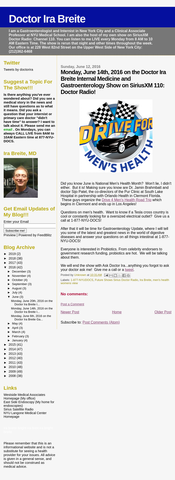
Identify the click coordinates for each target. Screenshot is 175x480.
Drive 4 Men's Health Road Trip (127, 200)
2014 (13, 349)
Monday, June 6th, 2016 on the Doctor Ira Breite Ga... (31, 317)
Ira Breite (145, 280)
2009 (13, 371)
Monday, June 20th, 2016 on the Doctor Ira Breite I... (32, 302)
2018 (13, 258)
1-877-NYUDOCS (82, 280)
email (8, 129)
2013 (13, 353)
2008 (13, 376)
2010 (13, 367)
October (18, 280)
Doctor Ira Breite (47, 19)
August (17, 288)
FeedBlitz (44, 235)
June (16, 296)
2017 (13, 263)
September (20, 284)
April (15, 328)
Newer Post (70, 312)
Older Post (162, 312)
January (18, 340)
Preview (10, 235)
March (16, 332)
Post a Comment (72, 304)
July (15, 292)
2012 (13, 358)
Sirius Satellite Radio (18, 409)
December (19, 271)
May (15, 323)
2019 (13, 254)
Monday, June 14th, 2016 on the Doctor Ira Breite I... (32, 310)
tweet (129, 270)
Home (117, 312)
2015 (13, 344)
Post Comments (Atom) (101, 322)
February (18, 336)
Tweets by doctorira (18, 69)
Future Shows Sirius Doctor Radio (116, 280)
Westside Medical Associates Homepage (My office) (24, 396)
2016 (13, 267)
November (19, 276)
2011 (13, 362)
